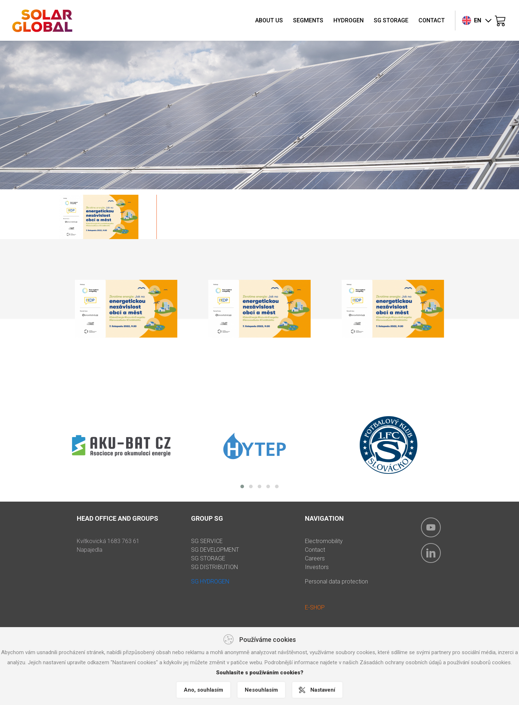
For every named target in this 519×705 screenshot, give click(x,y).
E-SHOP (315, 607)
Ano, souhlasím (203, 690)
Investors (317, 567)
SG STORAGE (208, 558)
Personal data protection (336, 581)
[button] (242, 486)
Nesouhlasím (261, 690)
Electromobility (324, 541)
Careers (315, 558)
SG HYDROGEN (210, 581)
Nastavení (322, 690)
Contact (315, 549)
